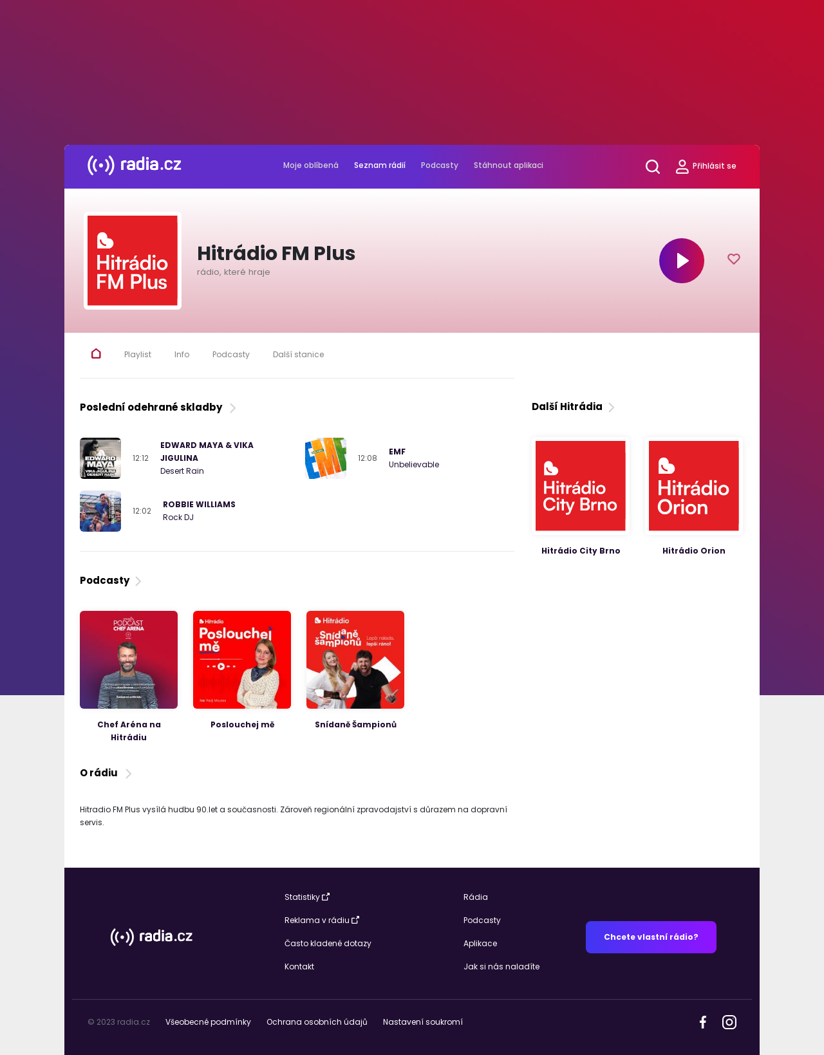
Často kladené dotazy (328, 943)
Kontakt (299, 966)
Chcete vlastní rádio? (651, 936)
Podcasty (439, 165)
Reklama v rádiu (322, 920)
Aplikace (480, 943)
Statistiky (307, 897)
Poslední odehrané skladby (159, 407)
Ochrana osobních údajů (317, 1021)
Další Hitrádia (574, 406)
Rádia (476, 897)
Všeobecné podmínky (208, 1021)
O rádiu (107, 773)
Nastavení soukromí (423, 1021)
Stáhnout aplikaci (508, 165)
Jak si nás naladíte (501, 966)
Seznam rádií (380, 165)
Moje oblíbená (311, 165)
